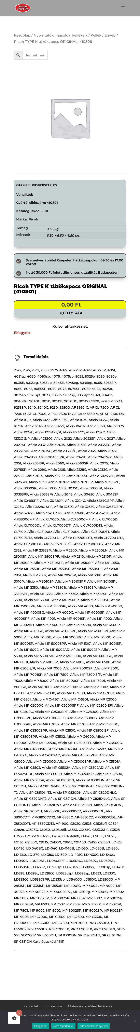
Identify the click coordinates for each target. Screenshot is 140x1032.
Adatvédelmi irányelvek (94, 1026)
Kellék (96, 35)
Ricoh (33, 219)
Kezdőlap (22, 35)
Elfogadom (40, 1026)
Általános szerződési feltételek (89, 1006)
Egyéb (110, 35)
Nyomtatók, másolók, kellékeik (60, 35)
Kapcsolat (31, 1006)
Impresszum (53, 1006)
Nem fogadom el (63, 1026)
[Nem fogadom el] (135, 1021)
